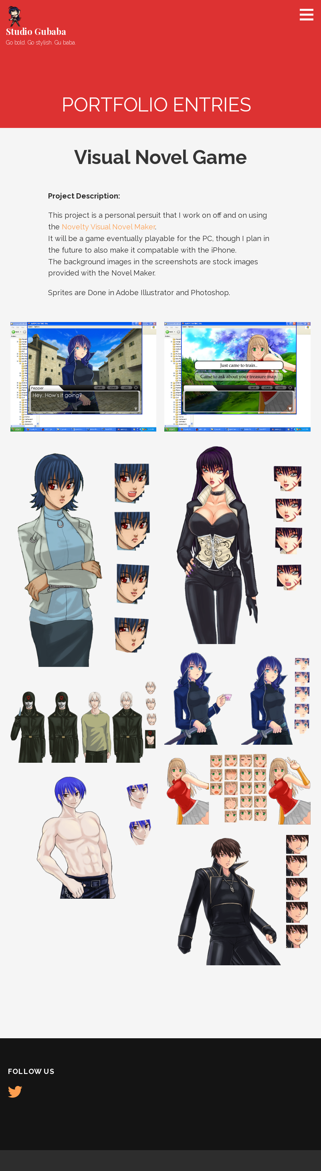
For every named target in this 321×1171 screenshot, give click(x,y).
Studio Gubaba (36, 31)
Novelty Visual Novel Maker (108, 227)
